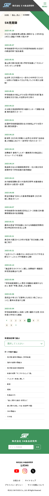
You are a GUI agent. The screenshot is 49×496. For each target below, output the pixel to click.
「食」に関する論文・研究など (17, 400)
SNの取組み (11, 411)
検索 (37, 447)
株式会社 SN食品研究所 (24, 438)
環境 (8, 389)
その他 (9, 416)
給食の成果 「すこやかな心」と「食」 (19, 373)
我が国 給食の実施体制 (15, 368)
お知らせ (16, 480)
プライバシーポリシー (14, 485)
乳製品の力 (11, 395)
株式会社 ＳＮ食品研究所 (18, 5)
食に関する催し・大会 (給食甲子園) (19, 406)
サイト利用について (36, 485)
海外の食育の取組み (14, 362)
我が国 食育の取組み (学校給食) (19, 357)
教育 (8, 384)
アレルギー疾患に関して (15, 379)
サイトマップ (30, 480)
